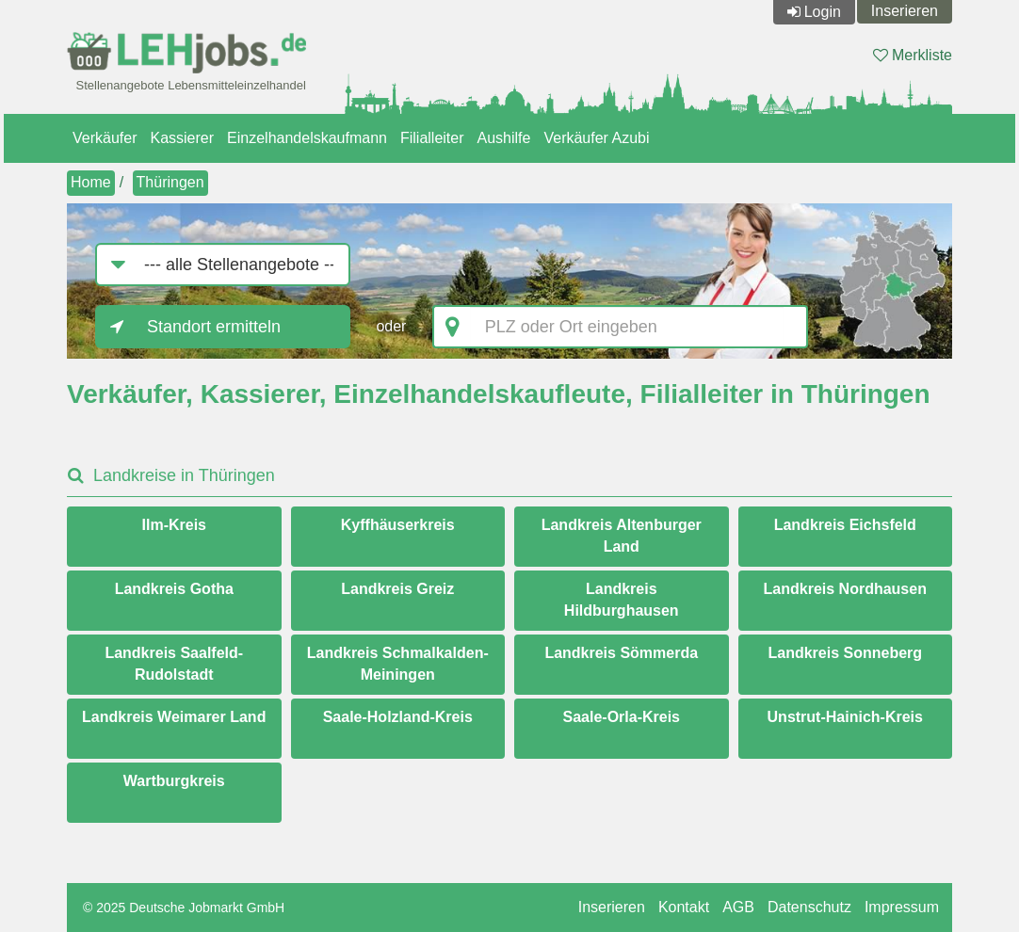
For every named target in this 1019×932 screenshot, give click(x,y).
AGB (738, 907)
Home (91, 182)
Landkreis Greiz (397, 589)
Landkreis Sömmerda (621, 653)
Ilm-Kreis (174, 525)
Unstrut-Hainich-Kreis (845, 717)
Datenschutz (809, 907)
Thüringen (170, 182)
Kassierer (182, 138)
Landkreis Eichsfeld (845, 525)
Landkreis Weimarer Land (174, 717)
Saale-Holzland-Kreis (398, 717)
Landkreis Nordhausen (845, 589)
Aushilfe (504, 138)
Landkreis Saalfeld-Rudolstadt (174, 664)
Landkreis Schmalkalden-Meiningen (398, 664)
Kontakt (683, 907)
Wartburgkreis (174, 781)
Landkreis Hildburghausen (621, 600)
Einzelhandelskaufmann (307, 138)
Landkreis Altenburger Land (622, 535)
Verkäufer (105, 138)
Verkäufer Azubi (596, 138)
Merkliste (912, 55)
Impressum (902, 907)
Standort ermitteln (214, 326)
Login (822, 12)
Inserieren (904, 11)
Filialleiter (432, 138)
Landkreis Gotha (174, 589)
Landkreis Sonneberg (845, 653)
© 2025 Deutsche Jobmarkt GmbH (183, 907)
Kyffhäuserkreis (398, 525)
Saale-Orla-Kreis (621, 717)
